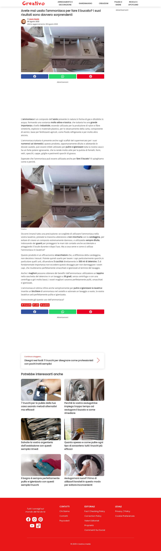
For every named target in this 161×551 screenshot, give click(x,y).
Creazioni (103, 3)
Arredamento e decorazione (65, 3)
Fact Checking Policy (94, 511)
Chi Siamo (64, 511)
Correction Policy (92, 516)
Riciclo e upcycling (133, 3)
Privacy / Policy (122, 511)
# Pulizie (45, 304)
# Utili (36, 304)
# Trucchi (26, 304)
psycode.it (64, 520)
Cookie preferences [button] (125, 516)
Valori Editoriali (91, 520)
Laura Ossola (34, 19)
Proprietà (89, 525)
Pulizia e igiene (118, 3)
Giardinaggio (85, 3)
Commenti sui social (94, 530)
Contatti (63, 516)
